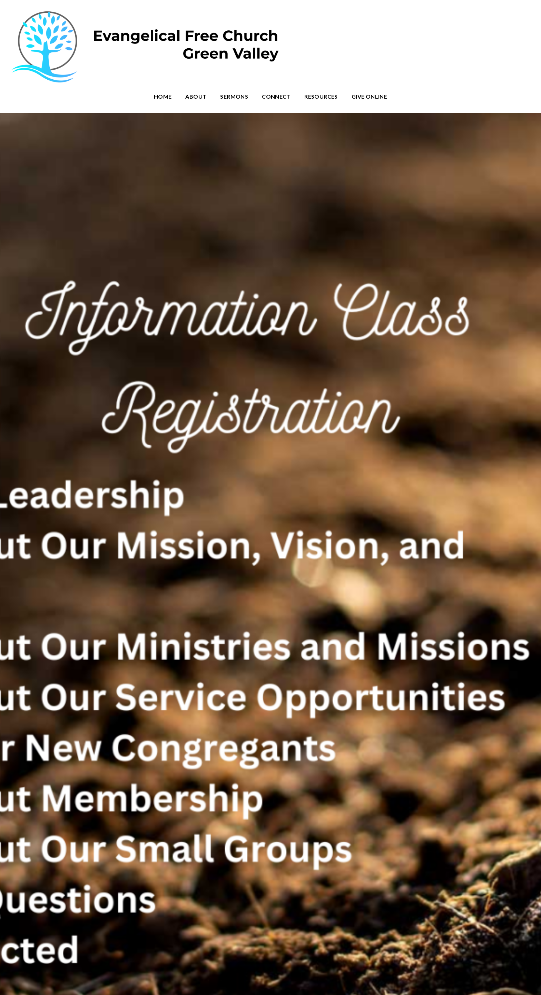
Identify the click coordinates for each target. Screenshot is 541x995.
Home (163, 97)
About (195, 97)
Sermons (234, 97)
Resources (321, 97)
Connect (276, 97)
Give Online (369, 97)
